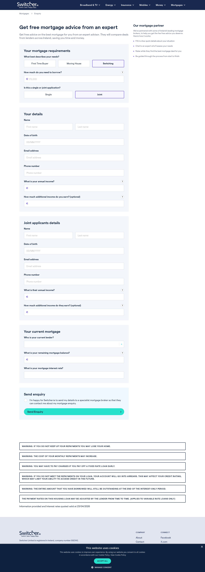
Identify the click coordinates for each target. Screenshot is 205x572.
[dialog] (102, 558)
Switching (108, 63)
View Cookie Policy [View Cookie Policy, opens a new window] (118, 555)
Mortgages (24, 13)
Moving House (74, 63)
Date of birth (30, 135)
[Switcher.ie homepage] (27, 5)
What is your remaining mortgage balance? (47, 352)
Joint (99, 94)
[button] (102, 567)
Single (48, 94)
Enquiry (37, 13)
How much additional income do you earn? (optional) (52, 196)
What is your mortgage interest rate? (43, 368)
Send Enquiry (35, 411)
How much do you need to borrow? (43, 72)
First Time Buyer (39, 63)
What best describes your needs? (41, 56)
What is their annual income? (39, 290)
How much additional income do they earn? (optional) (52, 305)
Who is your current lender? (39, 337)
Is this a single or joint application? (42, 87)
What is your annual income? (39, 181)
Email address (31, 150)
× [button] (202, 547)
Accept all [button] (102, 561)
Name (27, 119)
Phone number (32, 166)
